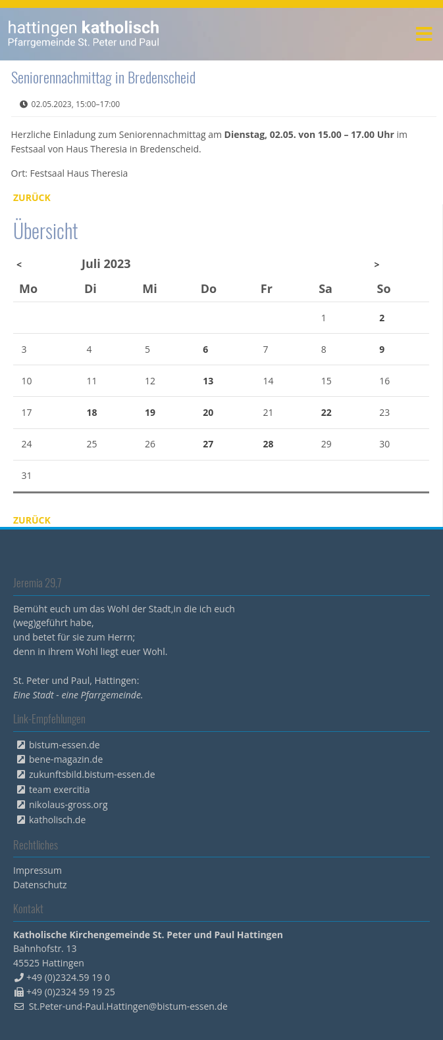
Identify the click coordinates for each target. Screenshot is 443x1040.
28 (268, 444)
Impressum (37, 870)
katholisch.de (57, 819)
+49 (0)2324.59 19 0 (68, 977)
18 (92, 412)
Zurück (32, 197)
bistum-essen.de (64, 744)
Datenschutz (39, 884)
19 (150, 412)
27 (208, 444)
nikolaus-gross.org (68, 804)
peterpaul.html (84, 34)
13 (208, 380)
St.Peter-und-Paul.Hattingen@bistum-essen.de (128, 1006)
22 (326, 412)
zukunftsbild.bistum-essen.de (92, 774)
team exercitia (59, 789)
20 (208, 412)
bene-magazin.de (66, 759)
